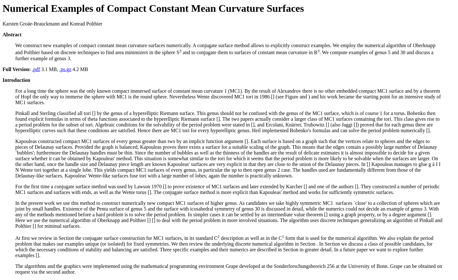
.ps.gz (65, 69)
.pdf (36, 69)
